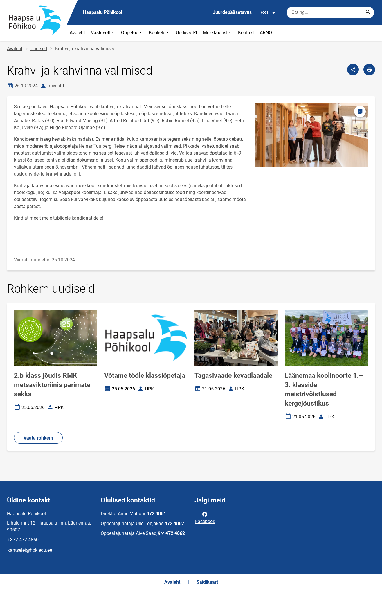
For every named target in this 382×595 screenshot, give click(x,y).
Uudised (188, 32)
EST (268, 12)
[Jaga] (353, 69)
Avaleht (77, 32)
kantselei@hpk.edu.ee (30, 550)
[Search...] (368, 12)
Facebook (205, 517)
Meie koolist (217, 32)
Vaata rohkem (38, 438)
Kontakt (246, 32)
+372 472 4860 (23, 539)
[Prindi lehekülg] (369, 69)
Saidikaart (207, 582)
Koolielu (159, 32)
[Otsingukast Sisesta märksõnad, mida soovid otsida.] (330, 12)
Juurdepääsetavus (232, 12)
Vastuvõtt (103, 32)
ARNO (266, 32)
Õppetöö (132, 32)
